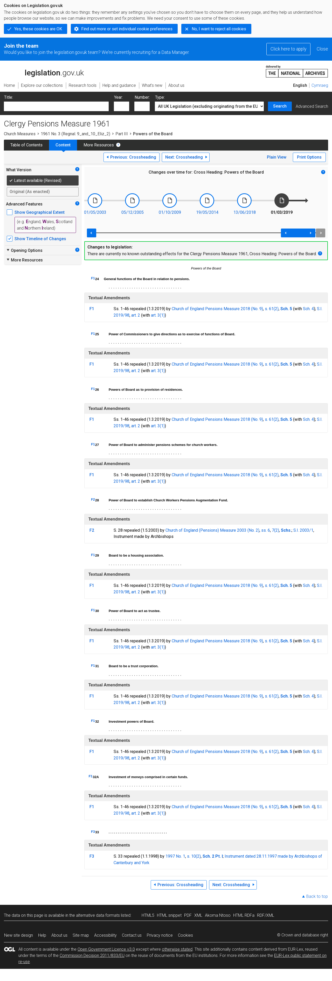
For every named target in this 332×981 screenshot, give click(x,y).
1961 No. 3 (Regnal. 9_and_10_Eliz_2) (75, 133)
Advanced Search (312, 106)
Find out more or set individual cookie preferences (126, 28)
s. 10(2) (194, 856)
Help (42, 935)
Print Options (309, 157)
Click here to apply (288, 49)
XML (198, 915)
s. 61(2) (272, 308)
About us (59, 935)
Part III (121, 133)
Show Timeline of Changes (40, 238)
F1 (93, 278)
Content (63, 145)
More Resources (99, 145)
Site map (81, 935)
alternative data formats (98, 915)
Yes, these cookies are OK (38, 28)
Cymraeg (320, 85)
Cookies (185, 935)
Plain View (276, 157)
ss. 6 (265, 530)
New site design (18, 935)
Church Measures (20, 133)
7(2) (275, 530)
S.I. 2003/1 (303, 530)
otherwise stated (177, 949)
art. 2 (135, 315)
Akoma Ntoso (218, 915)
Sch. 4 (308, 308)
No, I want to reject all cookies (219, 28)
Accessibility (105, 935)
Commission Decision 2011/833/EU (92, 955)
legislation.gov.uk (44, 71)
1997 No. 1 (175, 856)
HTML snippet (169, 915)
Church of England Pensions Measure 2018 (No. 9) (217, 308)
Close (322, 49)
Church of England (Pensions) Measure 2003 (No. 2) (212, 530)
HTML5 (148, 915)
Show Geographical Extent (40, 212)
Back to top (317, 896)
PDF (188, 915)
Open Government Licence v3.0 (106, 949)
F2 (93, 499)
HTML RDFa (243, 915)
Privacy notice (160, 935)
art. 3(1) (158, 315)
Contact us (132, 935)
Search (280, 106)
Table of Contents (26, 145)
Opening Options (24, 250)
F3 (93, 832)
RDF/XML (265, 915)
